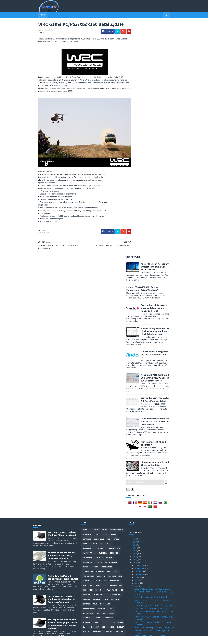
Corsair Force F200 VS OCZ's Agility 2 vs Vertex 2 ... (154, 469)
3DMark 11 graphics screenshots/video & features (152, 442)
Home (38, 15)
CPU (101, 310)
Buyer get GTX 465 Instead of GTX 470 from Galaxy (152, 450)
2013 (135, 319)
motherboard (111, 328)
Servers (97, 384)
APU (84, 351)
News (42, 230)
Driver (113, 300)
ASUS (95, 370)
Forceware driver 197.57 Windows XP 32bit (152, 594)
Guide (85, 393)
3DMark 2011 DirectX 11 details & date (150, 457)
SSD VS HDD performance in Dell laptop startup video (154, 497)
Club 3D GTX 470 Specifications (147, 548)
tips (102, 356)
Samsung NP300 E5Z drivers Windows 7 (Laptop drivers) (62, 300)
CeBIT (111, 375)
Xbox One (92, 356)
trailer (98, 328)
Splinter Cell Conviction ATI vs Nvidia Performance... (149, 483)
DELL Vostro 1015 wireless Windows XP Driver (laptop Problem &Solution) (61, 365)
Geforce (86, 370)
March (138, 608)
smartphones (88, 314)
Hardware (94, 296)
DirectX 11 (105, 388)
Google (86, 347)
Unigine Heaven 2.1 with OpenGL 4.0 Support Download (153, 425)
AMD (108, 305)
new (108, 338)
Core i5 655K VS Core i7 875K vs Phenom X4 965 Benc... (152, 389)
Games (35, 230)
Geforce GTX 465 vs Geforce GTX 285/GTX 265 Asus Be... (154, 383)
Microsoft (87, 328)
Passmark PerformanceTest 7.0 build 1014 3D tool (153, 359)
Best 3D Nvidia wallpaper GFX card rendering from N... (153, 538)
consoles (114, 319)
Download (87, 300)
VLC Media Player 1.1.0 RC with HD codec (151, 363)
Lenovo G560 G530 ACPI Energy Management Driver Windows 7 (147, 54)
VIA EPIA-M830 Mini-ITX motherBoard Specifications (149, 576)
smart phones (104, 407)
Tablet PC (96, 347)
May (137, 352)
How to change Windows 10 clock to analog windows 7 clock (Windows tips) (160, 97)
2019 (135, 305)
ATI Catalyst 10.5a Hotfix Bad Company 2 (151, 374)
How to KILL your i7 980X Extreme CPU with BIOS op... (152, 367)
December (139, 331)
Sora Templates (48, 632)
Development (88, 379)
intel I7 (120, 393)
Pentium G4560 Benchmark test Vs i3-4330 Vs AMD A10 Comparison (160, 187)
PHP (84, 407)
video (97, 300)
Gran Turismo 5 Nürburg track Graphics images (154, 518)
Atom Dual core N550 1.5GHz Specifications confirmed (152, 492)
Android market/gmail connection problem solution (63, 343)
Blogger (86, 398)
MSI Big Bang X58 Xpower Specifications (151, 480)
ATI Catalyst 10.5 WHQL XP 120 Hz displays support (152, 408)
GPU (90, 351)
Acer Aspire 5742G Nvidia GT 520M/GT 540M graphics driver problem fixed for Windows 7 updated (63, 390)
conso (111, 393)
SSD (84, 356)
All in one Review (115, 342)
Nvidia (116, 305)
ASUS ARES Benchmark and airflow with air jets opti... (154, 378)
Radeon (111, 379)
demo (105, 365)
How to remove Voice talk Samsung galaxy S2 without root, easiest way (62, 412)
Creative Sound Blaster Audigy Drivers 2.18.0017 (150, 590)
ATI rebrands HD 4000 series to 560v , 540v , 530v (153, 557)
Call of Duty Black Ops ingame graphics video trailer (153, 464)
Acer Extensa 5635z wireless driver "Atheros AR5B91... (153, 585)
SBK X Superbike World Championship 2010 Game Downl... (152, 414)
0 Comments (43, 30)
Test (95, 310)
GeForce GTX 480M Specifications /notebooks (154, 393)
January (138, 614)
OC (106, 351)
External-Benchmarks (102, 398)
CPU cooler (115, 361)
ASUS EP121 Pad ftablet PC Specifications (152, 355)
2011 (135, 325)
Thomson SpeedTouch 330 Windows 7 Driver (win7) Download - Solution (61, 321)
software (87, 305)
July (137, 346)
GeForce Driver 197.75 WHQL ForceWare (151, 520)
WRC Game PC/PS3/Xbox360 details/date (152, 597)
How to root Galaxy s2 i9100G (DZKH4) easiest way (63, 501)
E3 (114, 388)
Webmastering (89, 375)
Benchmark (99, 305)
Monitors (98, 361)
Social (92, 407)
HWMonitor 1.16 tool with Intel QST (149, 477)
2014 (135, 316)
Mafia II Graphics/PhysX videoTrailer (149, 401)
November (139, 334)
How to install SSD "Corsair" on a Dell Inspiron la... (153, 503)
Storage (96, 365)
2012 (135, 322)
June (137, 349)
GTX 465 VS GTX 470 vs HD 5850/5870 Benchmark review (150, 430)
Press (104, 300)
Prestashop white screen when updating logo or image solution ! (159, 74)
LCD (108, 370)
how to (100, 324)
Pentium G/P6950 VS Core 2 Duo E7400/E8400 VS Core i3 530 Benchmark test (160, 143)
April (137, 605)
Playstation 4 (116, 351)
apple (116, 338)
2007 (135, 623)
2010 (135, 328)
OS (122, 356)
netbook (86, 361)
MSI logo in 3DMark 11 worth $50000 (149, 435)
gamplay (99, 402)
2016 (135, 310)
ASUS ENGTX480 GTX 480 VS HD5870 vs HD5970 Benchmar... (154, 601)
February (139, 611)
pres (108, 402)
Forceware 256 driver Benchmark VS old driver (154, 421)
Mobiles (86, 310)
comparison (88, 338)
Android (95, 333)
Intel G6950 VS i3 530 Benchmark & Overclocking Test (149, 552)
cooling (101, 375)
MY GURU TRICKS (89, 319)
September (140, 340)
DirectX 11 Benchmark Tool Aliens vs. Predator (160, 229)
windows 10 (118, 402)
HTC (102, 370)
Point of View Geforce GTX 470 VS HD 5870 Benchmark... (152, 513)
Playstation (112, 356)
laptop (109, 324)
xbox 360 (86, 365)
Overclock (114, 347)
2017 (135, 308)
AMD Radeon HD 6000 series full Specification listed (160, 165)
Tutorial (103, 319)
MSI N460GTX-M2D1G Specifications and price (153, 488)
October (139, 337)
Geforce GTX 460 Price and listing (148, 529)
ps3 (96, 388)
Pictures (115, 365)
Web (103, 393)
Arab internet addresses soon (147, 562)
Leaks (90, 402)
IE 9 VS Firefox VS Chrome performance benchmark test (151, 571)
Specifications (116, 296)
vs (98, 379)
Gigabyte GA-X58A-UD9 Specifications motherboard (150, 525)
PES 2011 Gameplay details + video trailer (152, 580)
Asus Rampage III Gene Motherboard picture (153, 371)
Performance (88, 342)
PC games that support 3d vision (148, 460)
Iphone (98, 351)
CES (105, 347)
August (138, 343)
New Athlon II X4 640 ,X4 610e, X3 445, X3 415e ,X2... (153, 543)
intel (109, 310)
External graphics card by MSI (147, 454)
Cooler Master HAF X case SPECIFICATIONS (152, 418)
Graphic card (114, 314)
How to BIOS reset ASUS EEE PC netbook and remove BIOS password (63, 456)
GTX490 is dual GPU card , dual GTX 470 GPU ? (153, 438)
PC (106, 361)
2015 (135, 313)
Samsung (101, 342)
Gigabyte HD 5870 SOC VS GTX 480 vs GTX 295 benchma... (153, 565)
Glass (120, 388)
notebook (87, 388)
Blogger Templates (65, 632)
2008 (135, 620)
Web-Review (108, 384)
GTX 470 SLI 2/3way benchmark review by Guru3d (152, 508)
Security (86, 384)
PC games (101, 314)
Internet (95, 393)
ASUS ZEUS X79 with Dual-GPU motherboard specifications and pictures (62, 433)
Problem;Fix (107, 333)
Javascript (119, 398)
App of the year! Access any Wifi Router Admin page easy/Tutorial (160, 32)
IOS (103, 379)
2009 (135, 617)
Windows (100, 338)
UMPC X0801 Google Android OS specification (154, 446)
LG (84, 402)
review (85, 333)
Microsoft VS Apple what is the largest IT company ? (151, 397)
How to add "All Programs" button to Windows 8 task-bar (160, 120)
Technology (88, 324)
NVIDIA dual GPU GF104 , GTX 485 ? (148, 474)
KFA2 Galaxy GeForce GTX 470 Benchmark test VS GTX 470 (154, 533)
